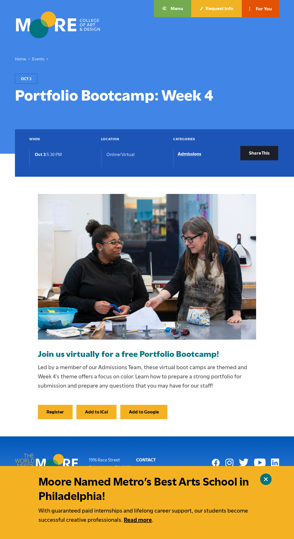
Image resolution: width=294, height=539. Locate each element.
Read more (138, 520)
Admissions (189, 154)
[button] (172, 8)
